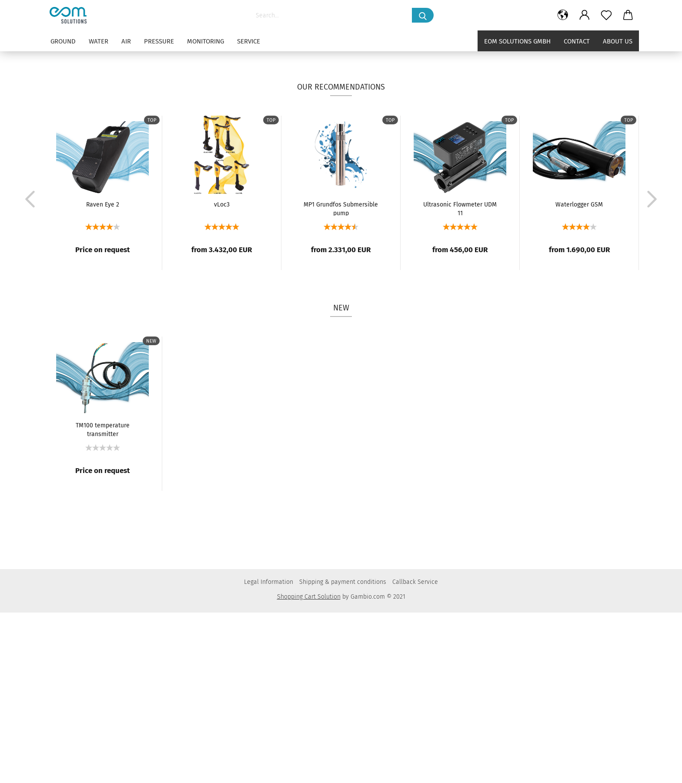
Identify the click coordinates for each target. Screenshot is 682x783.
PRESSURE (159, 41)
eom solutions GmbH (517, 41)
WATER (98, 41)
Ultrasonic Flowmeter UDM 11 (460, 378)
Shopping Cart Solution (309, 767)
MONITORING (205, 41)
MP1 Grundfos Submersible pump (341, 378)
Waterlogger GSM (579, 375)
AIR (126, 41)
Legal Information (268, 752)
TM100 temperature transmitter (103, 599)
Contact (577, 41)
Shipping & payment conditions (342, 752)
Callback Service (415, 752)
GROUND (63, 41)
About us (617, 41)
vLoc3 (222, 375)
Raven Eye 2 (102, 375)
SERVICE (248, 41)
